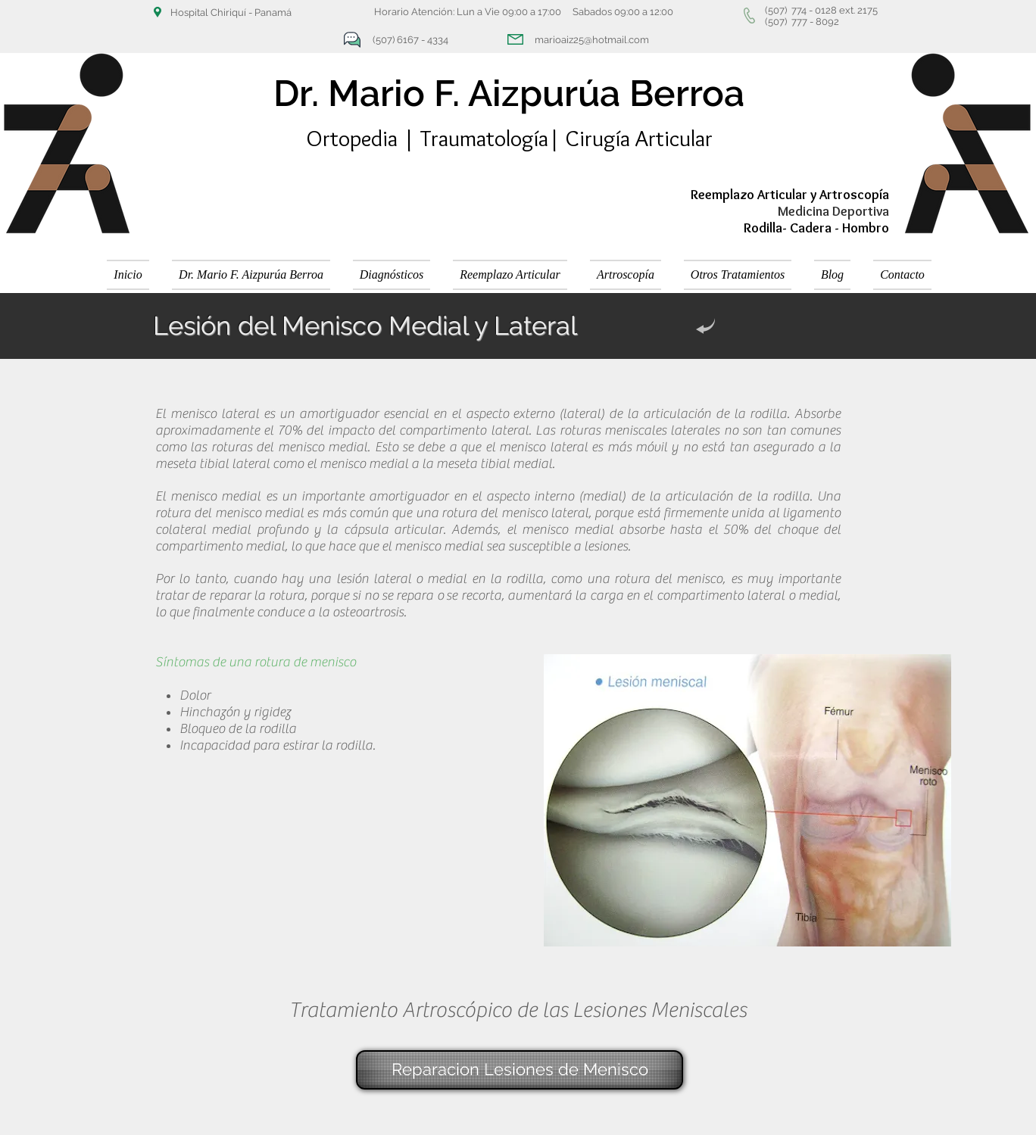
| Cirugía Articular (630, 138)
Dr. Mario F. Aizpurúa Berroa (508, 93)
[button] (392, 275)
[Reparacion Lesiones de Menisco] (519, 1070)
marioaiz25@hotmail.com (592, 39)
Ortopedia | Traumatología (427, 138)
